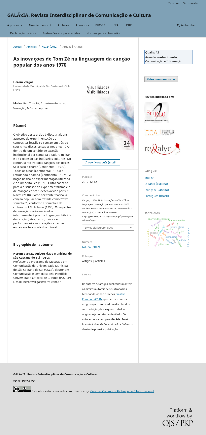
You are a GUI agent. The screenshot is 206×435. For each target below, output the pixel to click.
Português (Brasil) (156, 196)
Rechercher (186, 25)
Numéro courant (40, 25)
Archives (63, 25)
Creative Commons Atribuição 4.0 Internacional (122, 391)
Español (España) (156, 184)
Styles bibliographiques (99, 227)
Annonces (82, 25)
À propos (13, 25)
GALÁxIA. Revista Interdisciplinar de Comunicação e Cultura (79, 15)
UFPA (114, 25)
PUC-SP (100, 25)
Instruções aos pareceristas (61, 33)
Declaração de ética (23, 33)
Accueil (17, 46)
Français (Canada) (156, 190)
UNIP (128, 25)
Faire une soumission (161, 79)
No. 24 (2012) (50, 46)
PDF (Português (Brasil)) (102, 162)
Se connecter (191, 3)
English (149, 178)
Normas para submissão (103, 33)
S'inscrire (173, 3)
